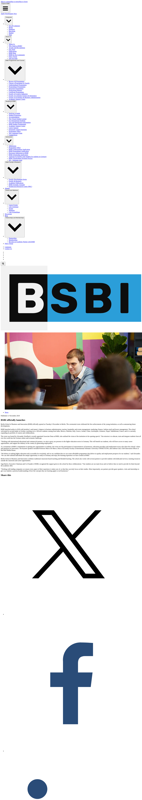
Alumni (7, 188)
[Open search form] (3, 264)
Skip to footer (23, 1)
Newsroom (8, 214)
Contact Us (8, 249)
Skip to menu (14, 1)
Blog (6, 216)
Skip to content (5, 1)
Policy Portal (9, 243)
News (6, 412)
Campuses (8, 247)
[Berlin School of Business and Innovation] (71, 330)
